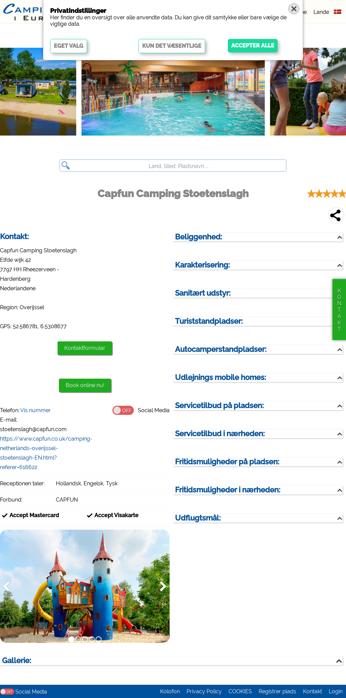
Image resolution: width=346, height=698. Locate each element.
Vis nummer (35, 410)
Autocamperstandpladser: (220, 349)
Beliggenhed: (198, 237)
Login (336, 691)
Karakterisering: (202, 265)
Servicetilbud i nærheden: (220, 433)
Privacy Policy (204, 691)
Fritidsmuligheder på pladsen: (227, 462)
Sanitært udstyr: (203, 293)
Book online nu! (85, 385)
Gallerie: (16, 660)
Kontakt (312, 691)
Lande (321, 12)
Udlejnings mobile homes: (220, 377)
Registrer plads (277, 691)
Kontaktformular (84, 348)
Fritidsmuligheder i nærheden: (227, 490)
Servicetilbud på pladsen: (219, 405)
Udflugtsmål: (198, 518)
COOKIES (240, 691)
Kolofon (170, 691)
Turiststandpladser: (209, 321)
